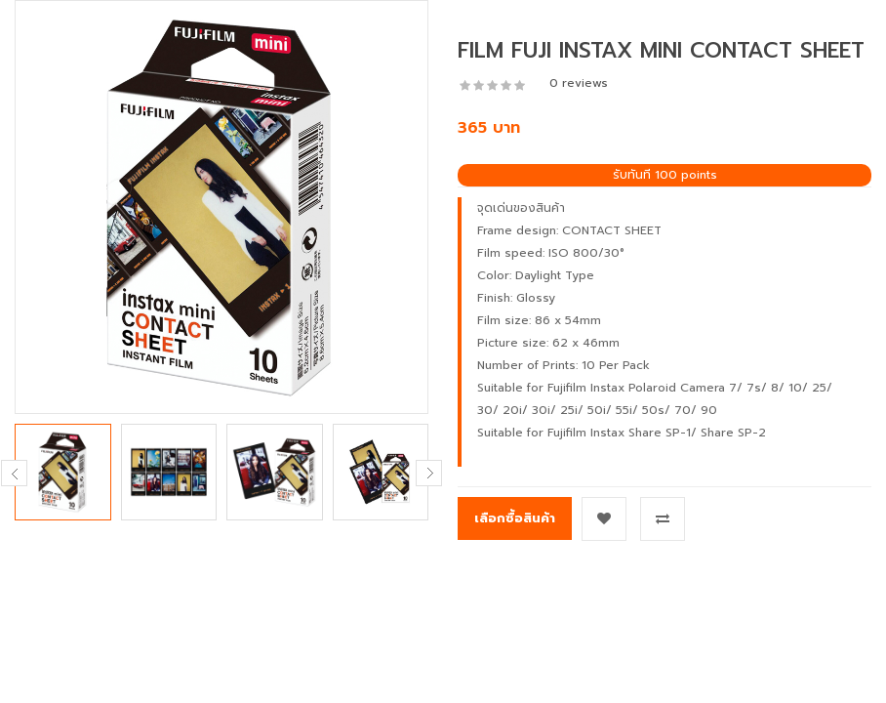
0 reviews (578, 83)
